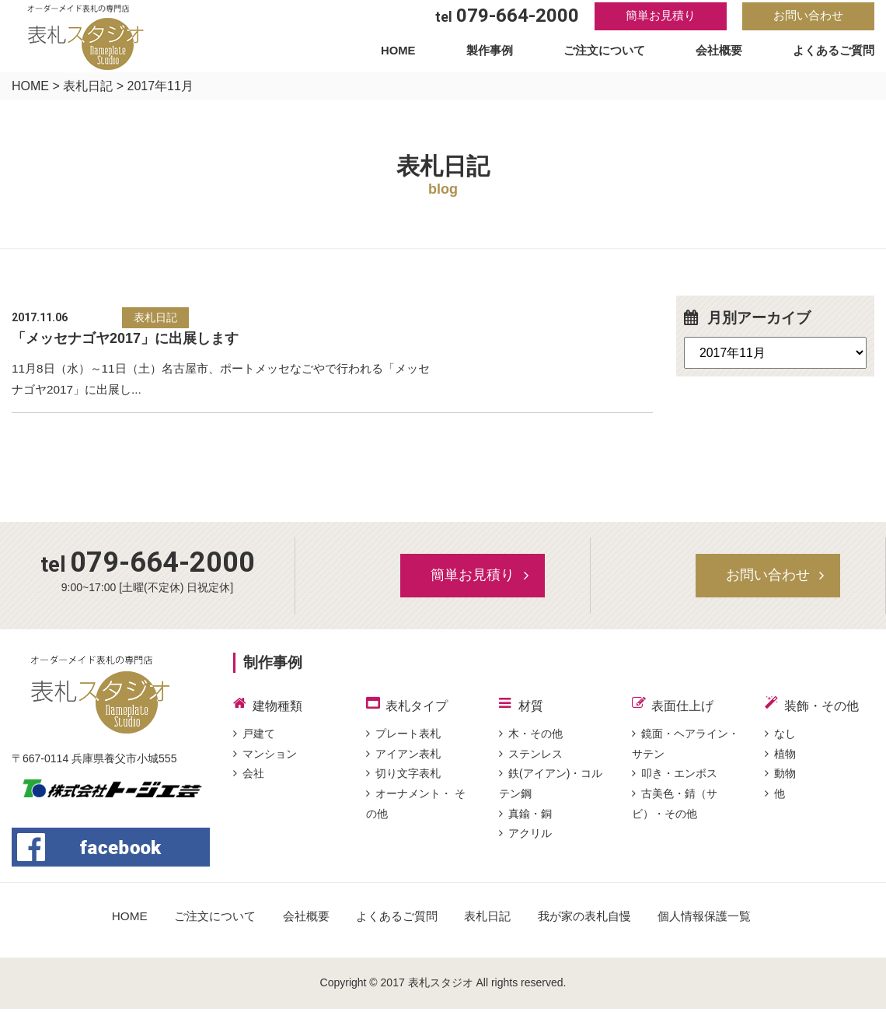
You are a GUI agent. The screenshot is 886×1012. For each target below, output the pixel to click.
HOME (399, 53)
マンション (265, 758)
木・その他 (531, 737)
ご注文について (603, 53)
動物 (780, 778)
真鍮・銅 (525, 820)
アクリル (525, 841)
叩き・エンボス (674, 778)
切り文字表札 (403, 778)
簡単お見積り (660, 16)
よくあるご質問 (830, 53)
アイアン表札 (403, 758)
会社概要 (716, 53)
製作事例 (489, 53)
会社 (248, 778)
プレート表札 (403, 737)
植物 (780, 758)
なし (780, 737)
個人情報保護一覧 (716, 919)
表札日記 (88, 86)
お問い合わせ (808, 16)
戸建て (254, 737)
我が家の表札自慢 (590, 919)
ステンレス (531, 758)
